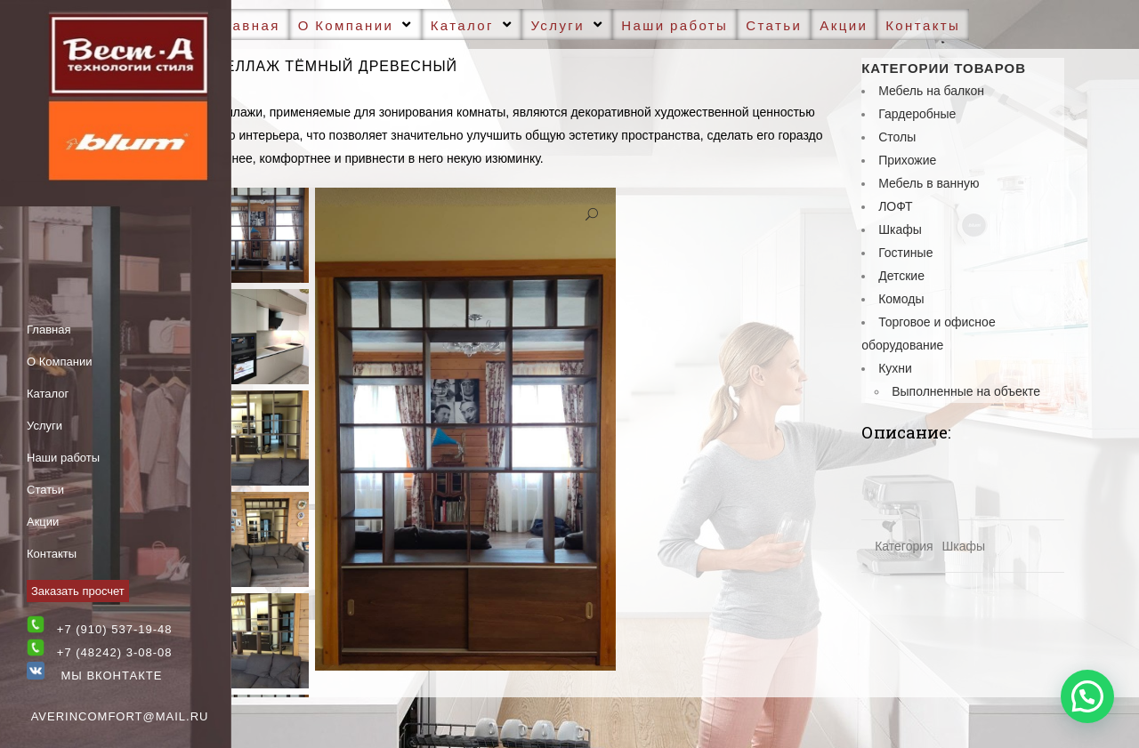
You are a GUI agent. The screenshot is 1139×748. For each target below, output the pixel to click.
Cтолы (897, 137)
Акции (43, 521)
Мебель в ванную (928, 183)
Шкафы (900, 229)
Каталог (48, 393)
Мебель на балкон (931, 91)
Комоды (901, 299)
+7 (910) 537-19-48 (115, 629)
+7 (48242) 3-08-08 (115, 652)
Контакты (52, 553)
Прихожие (907, 160)
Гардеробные (917, 114)
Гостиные (905, 252)
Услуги (44, 425)
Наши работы (63, 457)
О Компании (59, 361)
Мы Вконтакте (94, 675)
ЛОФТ (895, 206)
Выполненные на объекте (966, 391)
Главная (48, 329)
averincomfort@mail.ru (120, 716)
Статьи (45, 489)
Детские (901, 276)
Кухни (895, 368)
